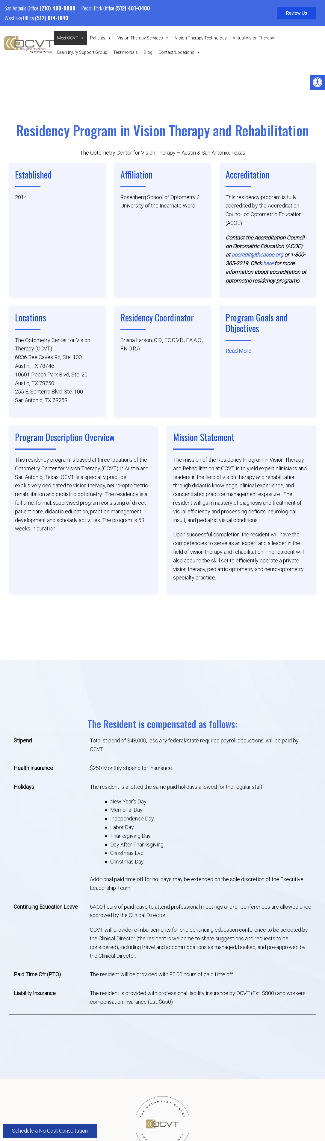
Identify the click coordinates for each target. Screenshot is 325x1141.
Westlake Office (19, 17)
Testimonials (125, 52)
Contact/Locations (179, 52)
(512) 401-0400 (132, 8)
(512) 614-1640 (51, 18)
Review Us (296, 13)
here (268, 263)
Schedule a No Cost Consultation (50, 1131)
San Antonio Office (22, 8)
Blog (148, 52)
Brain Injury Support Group (82, 52)
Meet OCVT (70, 38)
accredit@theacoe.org (257, 255)
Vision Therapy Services (143, 38)
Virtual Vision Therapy (253, 38)
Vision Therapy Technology (201, 38)
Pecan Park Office (98, 8)
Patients (100, 38)
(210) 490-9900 (57, 8)
